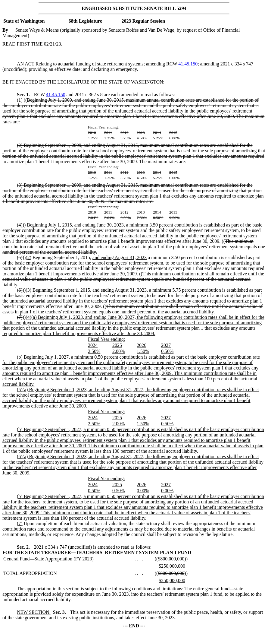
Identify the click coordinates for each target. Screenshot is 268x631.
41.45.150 (188, 63)
